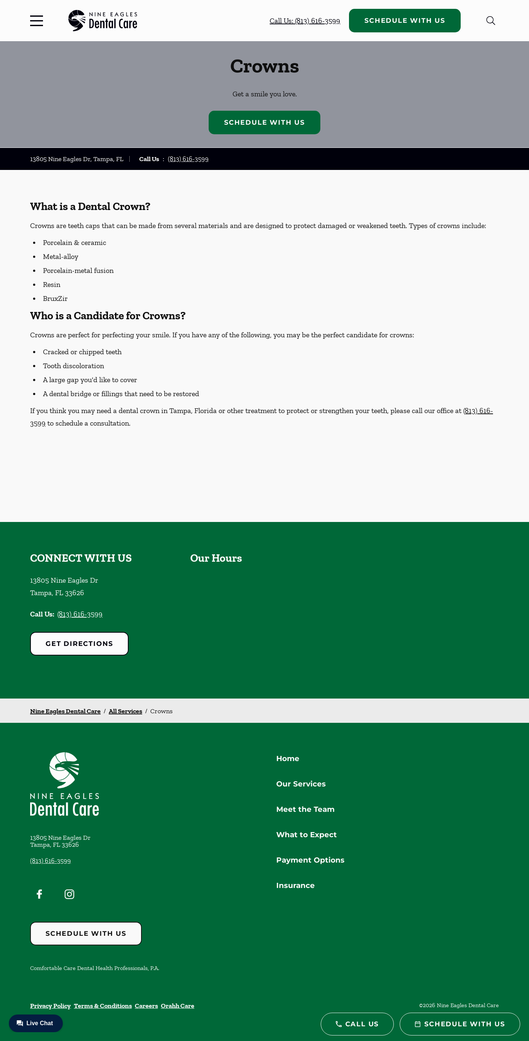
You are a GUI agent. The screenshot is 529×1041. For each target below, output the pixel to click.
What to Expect (306, 834)
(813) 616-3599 (188, 159)
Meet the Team (305, 809)
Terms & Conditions (103, 1006)
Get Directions (79, 644)
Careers (146, 1006)
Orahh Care (177, 1006)
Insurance (295, 885)
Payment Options (310, 860)
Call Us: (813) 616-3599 (305, 20)
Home (287, 758)
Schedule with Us (404, 21)
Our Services (301, 783)
